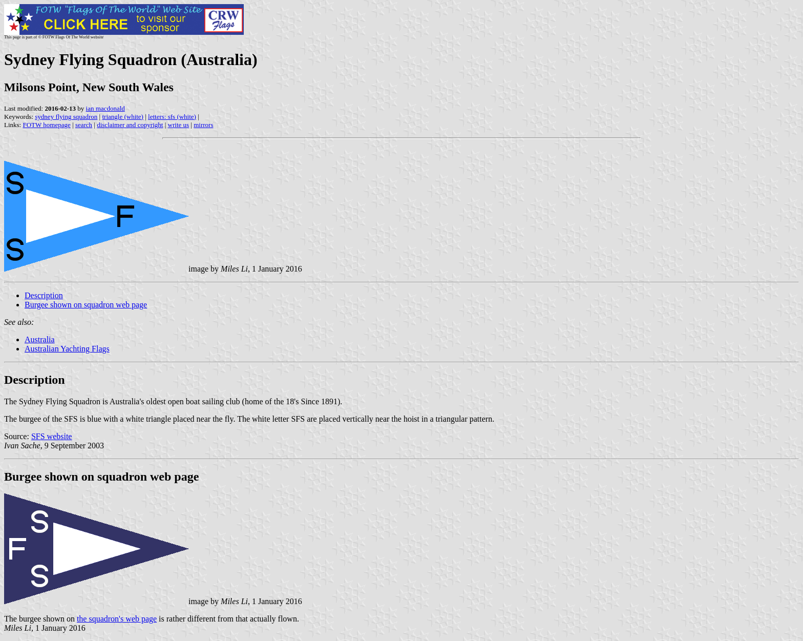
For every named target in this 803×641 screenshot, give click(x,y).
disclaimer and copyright (130, 125)
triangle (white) (122, 116)
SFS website (51, 436)
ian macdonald (105, 108)
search (83, 125)
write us (178, 125)
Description (44, 295)
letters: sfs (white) (172, 116)
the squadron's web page (117, 618)
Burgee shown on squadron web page (86, 304)
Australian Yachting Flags (67, 348)
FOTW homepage (46, 125)
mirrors (203, 125)
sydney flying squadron (66, 116)
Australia (40, 339)
